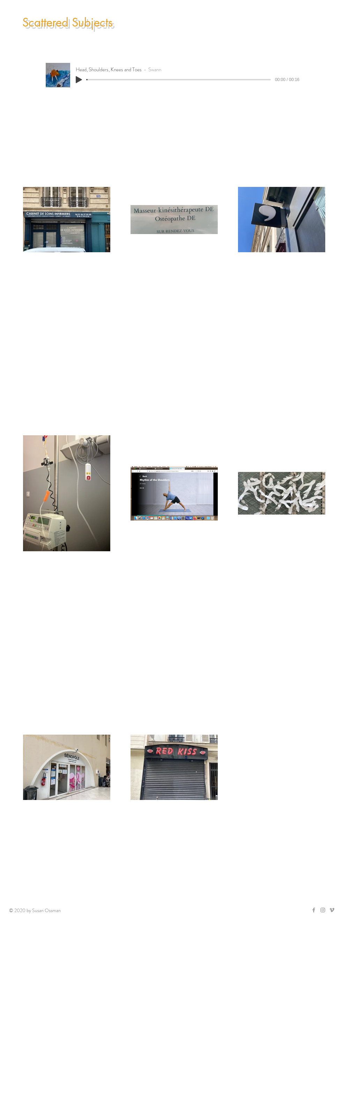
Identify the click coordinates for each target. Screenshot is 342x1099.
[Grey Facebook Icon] (314, 910)
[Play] (79, 79)
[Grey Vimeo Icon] (332, 910)
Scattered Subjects (67, 22)
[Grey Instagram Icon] (323, 910)
